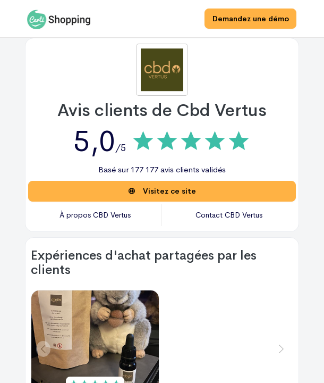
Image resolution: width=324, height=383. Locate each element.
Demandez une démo (250, 18)
